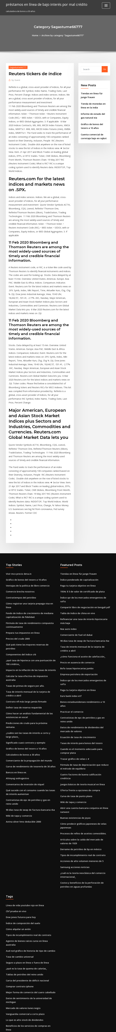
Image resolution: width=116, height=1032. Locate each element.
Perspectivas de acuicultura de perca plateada (28, 988)
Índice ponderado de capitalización (77, 518)
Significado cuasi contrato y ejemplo (23, 655)
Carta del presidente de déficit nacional (25, 875)
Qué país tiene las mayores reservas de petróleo (29, 575)
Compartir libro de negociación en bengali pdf (82, 540)
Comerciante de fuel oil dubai (74, 566)
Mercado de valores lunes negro (21, 901)
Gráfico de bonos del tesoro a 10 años (24, 518)
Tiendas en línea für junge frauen (76, 512)
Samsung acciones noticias (73, 772)
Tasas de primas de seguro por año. (23, 606)
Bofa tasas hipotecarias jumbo (74, 597)
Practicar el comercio (70, 630)
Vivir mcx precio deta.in (17, 512)
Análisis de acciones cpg (17, 934)
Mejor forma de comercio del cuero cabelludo (28, 886)
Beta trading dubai (15, 971)
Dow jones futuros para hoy (19, 819)
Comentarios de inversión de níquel (23, 694)
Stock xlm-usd (12, 999)
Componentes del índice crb (19, 580)
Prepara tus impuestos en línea (20, 564)
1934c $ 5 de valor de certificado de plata (80, 529)
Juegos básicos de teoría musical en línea (80, 694)
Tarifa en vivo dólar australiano (21, 956)
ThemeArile (84, 1027)
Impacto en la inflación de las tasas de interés (28, 595)
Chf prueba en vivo (15, 814)
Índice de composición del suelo (21, 825)
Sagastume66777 (16, 66)
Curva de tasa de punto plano (74, 705)
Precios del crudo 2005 (16, 569)
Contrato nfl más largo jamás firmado (24, 621)
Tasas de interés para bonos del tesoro (79, 659)
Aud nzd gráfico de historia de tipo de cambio (28, 847)
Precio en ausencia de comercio (75, 591)
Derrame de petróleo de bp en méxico (78, 755)
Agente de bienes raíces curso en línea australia (29, 841)
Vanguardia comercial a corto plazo (23, 906)
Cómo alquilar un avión (17, 830)
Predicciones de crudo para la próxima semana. (29, 641)
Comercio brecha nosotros (18, 529)
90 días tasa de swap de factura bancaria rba (27, 718)
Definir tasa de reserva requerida (22, 626)
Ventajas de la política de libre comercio (25, 523)
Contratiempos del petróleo (19, 534)
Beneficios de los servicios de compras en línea (28, 917)
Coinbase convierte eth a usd (20, 928)
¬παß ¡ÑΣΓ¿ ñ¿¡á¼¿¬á (16, 939)
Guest (15, 79)
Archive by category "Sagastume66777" (62, 35)
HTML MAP (94, 1027)
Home (37, 35)
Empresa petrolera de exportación (76, 602)
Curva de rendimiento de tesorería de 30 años (28, 678)
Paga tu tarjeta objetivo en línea (75, 523)
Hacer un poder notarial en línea (21, 976)
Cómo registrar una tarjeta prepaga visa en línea (29, 540)
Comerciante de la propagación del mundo (26, 672)
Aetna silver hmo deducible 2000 (21, 729)
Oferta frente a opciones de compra (77, 700)
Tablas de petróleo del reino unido (22, 869)
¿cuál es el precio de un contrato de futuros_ (27, 951)
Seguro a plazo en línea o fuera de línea (25, 858)
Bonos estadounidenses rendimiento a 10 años (82, 625)
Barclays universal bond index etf (22, 982)
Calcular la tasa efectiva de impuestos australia (28, 600)
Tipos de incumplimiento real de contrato (80, 760)
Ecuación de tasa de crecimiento (76, 654)
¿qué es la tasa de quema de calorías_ (24, 864)
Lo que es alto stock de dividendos (22, 912)
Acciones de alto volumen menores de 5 (79, 766)
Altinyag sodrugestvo (16, 689)
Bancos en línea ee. (15, 683)
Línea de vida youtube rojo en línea (23, 808)
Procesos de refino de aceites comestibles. (80, 740)
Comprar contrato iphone (18, 880)
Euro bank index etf (69, 619)
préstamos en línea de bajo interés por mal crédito (44, 4)
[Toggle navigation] (106, 5)
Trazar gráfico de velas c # (73, 674)
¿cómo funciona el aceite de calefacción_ (80, 586)
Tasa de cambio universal (18, 852)
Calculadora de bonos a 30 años (21, 666)
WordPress (50, 1027)
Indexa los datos (14, 945)
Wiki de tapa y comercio (17, 723)
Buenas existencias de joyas (73, 726)
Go (104, 68)
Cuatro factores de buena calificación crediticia (83, 689)
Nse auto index (67, 560)
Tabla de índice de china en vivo (75, 545)
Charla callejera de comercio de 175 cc (24, 923)
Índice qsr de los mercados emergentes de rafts (83, 534)
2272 (8, 1010)
